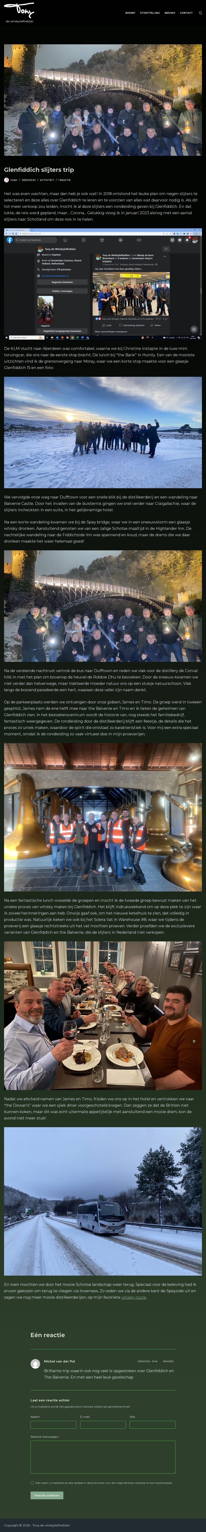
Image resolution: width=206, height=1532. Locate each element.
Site (132, 1417)
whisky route (133, 1297)
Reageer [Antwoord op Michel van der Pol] (168, 1361)
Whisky (130, 12)
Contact (186, 12)
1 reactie (64, 180)
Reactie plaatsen (47, 1495)
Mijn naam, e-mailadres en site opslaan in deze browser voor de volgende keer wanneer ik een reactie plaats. (104, 1482)
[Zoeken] (200, 12)
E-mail (86, 1417)
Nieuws (170, 12)
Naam (36, 1417)
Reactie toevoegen (46, 1436)
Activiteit (47, 180)
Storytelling (150, 12)
